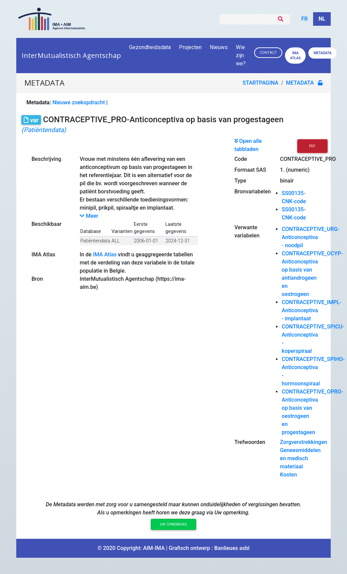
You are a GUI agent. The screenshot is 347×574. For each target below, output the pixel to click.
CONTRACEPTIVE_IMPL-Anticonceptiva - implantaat (311, 310)
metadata (300, 83)
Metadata (322, 53)
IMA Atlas (43, 254)
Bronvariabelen (252, 191)
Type (240, 180)
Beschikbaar (46, 224)
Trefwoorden (249, 442)
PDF (312, 146)
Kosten (288, 474)
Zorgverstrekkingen (303, 442)
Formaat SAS (250, 170)
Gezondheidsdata (150, 47)
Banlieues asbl (231, 548)
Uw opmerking (173, 524)
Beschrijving (46, 159)
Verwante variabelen (247, 231)
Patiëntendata (95, 241)
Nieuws (219, 47)
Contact (268, 52)
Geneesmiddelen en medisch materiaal (300, 458)
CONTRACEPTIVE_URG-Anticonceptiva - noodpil (310, 237)
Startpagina (261, 83)
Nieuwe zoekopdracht (79, 102)
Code (240, 159)
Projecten (190, 47)
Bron (37, 279)
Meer (89, 216)
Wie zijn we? (241, 55)
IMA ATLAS (295, 55)
